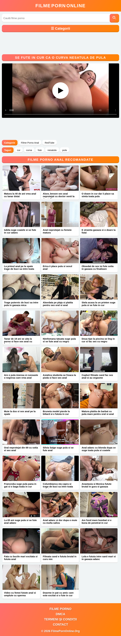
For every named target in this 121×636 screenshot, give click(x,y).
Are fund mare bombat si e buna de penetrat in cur (96, 521)
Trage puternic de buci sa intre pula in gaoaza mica (21, 303)
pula (64, 150)
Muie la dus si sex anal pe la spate (20, 412)
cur (18, 150)
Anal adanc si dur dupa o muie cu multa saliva (60, 521)
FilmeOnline (60, 5)
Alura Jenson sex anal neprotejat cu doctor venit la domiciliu (59, 196)
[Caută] (114, 18)
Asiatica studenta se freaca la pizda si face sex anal (59, 376)
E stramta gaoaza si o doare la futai (98, 231)
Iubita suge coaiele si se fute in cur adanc (20, 231)
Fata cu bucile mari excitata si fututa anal (21, 557)
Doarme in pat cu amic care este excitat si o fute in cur (58, 594)
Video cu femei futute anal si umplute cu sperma (20, 594)
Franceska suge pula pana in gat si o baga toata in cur (20, 485)
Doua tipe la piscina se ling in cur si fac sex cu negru (98, 340)
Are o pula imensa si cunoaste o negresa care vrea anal (21, 376)
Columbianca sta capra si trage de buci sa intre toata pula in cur (58, 487)
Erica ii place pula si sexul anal (57, 267)
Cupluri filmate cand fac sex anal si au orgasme (97, 376)
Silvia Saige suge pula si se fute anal (58, 449)
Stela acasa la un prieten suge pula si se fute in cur (98, 303)
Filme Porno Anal (30, 142)
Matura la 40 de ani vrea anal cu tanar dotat (20, 195)
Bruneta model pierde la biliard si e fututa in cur (56, 412)
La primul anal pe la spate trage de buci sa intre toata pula (19, 269)
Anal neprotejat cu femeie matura (57, 231)
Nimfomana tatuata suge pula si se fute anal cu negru (59, 340)
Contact (60, 624)
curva (29, 150)
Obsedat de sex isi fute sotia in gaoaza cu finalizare (98, 267)
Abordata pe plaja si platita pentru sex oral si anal (58, 303)
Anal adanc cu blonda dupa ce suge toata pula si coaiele (99, 449)
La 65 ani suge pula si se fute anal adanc (20, 521)
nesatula (52, 150)
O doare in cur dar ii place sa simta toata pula (98, 195)
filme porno (61, 609)
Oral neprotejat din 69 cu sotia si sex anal (21, 449)
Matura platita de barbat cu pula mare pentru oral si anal (98, 412)
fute (40, 150)
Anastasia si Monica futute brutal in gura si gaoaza (96, 485)
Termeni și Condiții (60, 619)
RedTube (49, 142)
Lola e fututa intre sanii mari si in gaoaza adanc (99, 557)
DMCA (60, 614)
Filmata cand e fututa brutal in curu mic (59, 557)
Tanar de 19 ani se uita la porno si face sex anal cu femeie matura (18, 341)
